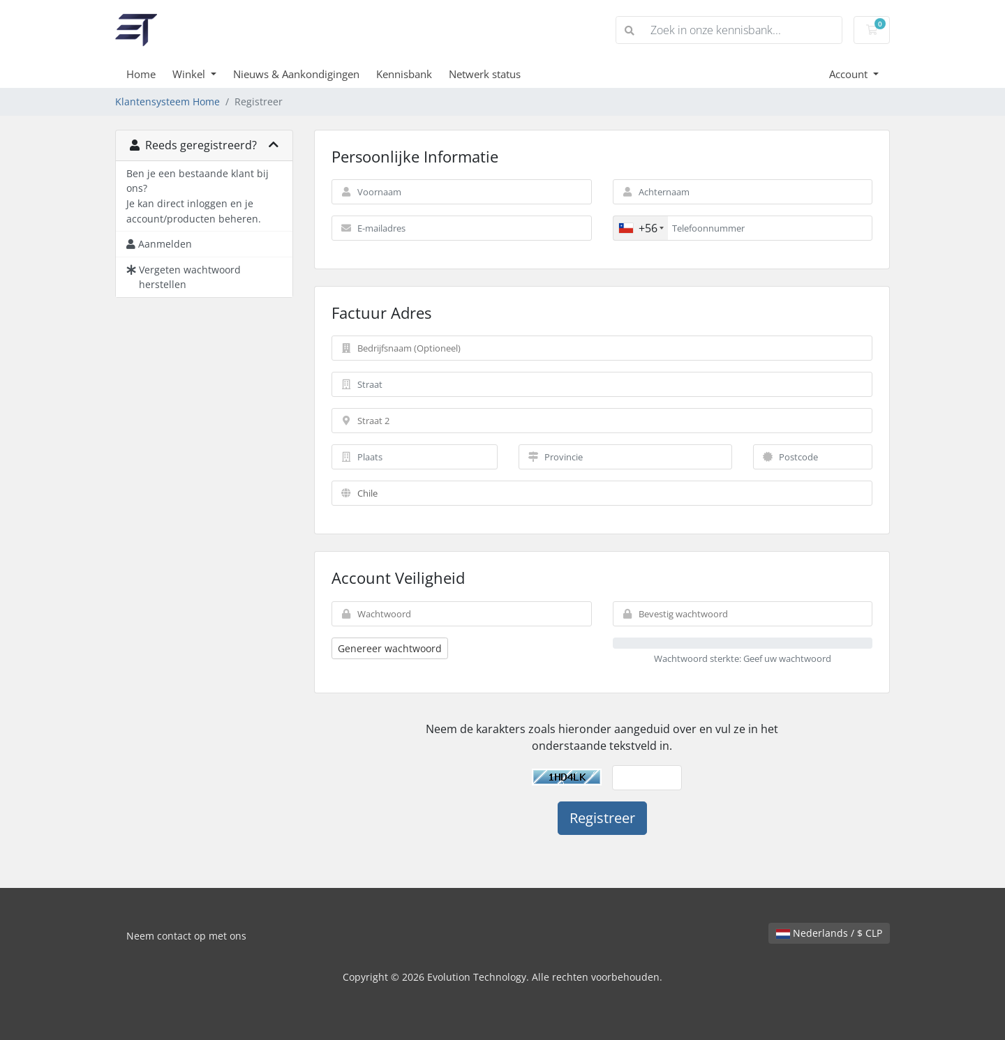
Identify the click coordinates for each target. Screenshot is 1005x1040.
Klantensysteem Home (167, 101)
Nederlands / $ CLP (829, 933)
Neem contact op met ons (186, 935)
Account (849, 74)
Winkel (190, 74)
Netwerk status (485, 74)
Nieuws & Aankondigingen (296, 74)
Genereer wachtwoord (390, 648)
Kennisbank (404, 74)
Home (141, 74)
